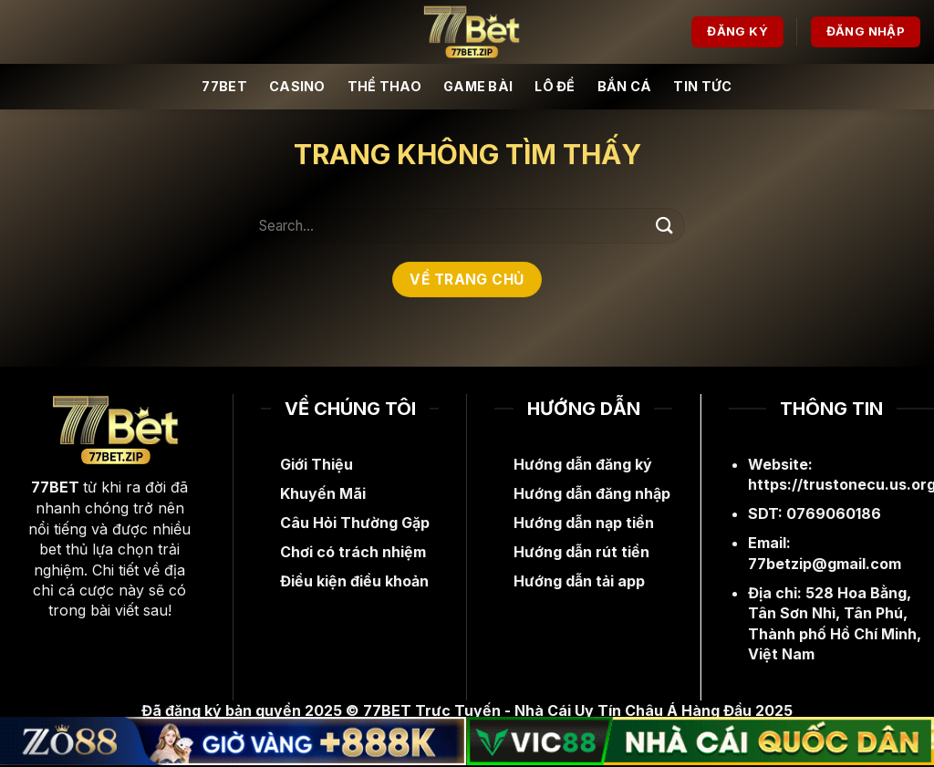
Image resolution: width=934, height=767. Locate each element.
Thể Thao (384, 86)
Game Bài (478, 86)
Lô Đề (554, 86)
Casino (297, 86)
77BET (224, 86)
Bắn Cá (624, 86)
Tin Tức (702, 86)
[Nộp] (665, 226)
